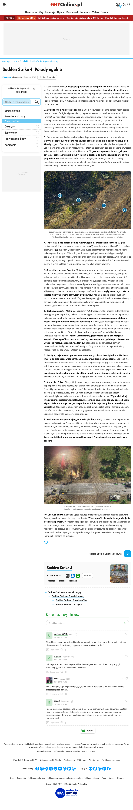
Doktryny (10, 126)
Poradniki (85, 12)
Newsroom (31, 12)
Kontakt (111, 778)
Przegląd (51, 581)
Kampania (10, 144)
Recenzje (50, 12)
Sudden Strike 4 (59, 567)
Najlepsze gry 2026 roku (50, 760)
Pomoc (120, 778)
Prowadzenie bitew (15, 138)
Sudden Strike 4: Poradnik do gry (68, 596)
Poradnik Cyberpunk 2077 (25, 760)
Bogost (57, 701)
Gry (41, 12)
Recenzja (73, 581)
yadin (56, 679)
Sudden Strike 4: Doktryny (69, 604)
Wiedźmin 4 (94, 760)
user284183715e (61, 634)
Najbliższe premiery (111, 760)
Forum (104, 12)
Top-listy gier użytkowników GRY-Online (85, 18)
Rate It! (87, 575)
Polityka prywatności (56, 778)
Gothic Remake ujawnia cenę (51, 18)
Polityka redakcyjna (36, 778)
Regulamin (21, 778)
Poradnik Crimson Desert (116, 18)
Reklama (87, 778)
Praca (103, 778)
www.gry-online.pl (9, 61)
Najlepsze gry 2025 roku (75, 760)
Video (95, 12)
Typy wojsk (11, 132)
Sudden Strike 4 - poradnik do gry (44, 61)
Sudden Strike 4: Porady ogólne (71, 600)
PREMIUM (9, 18)
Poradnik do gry (15, 116)
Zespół (96, 778)
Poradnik (62, 581)
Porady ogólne (12, 121)
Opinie (61, 12)
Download (72, 12)
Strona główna (12, 110)
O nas (11, 778)
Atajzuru (57, 656)
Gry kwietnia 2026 (26, 18)
